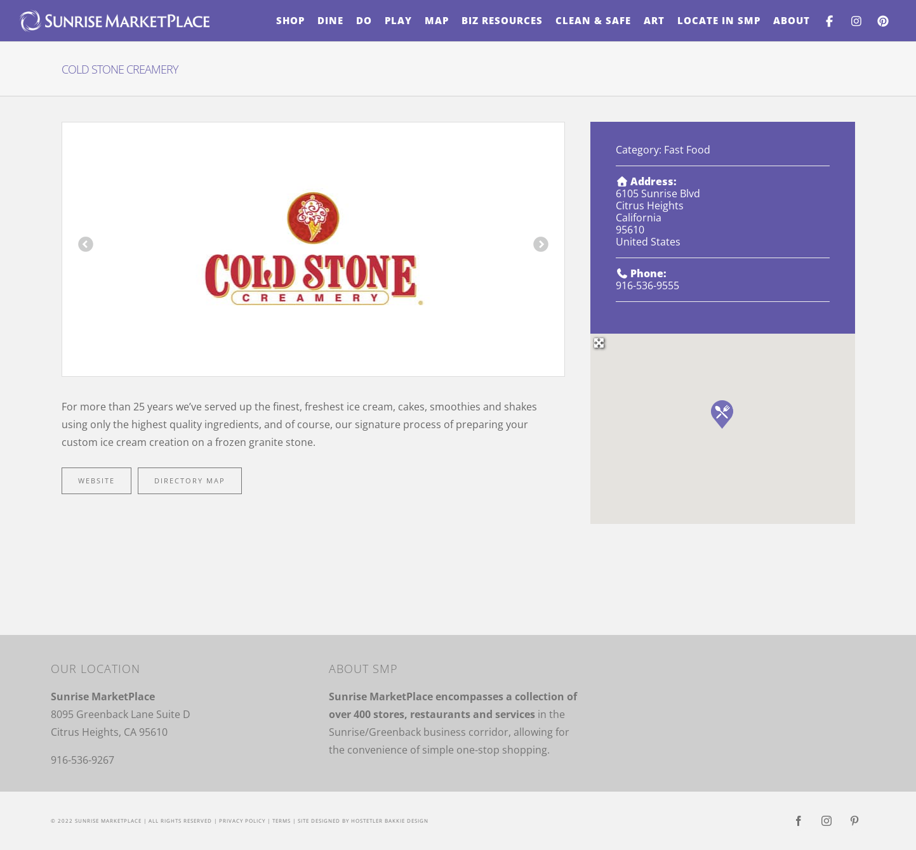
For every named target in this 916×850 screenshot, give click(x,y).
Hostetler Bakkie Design (389, 820)
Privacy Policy (242, 820)
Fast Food (687, 150)
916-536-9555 (647, 285)
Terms (281, 820)
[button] (722, 414)
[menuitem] (290, 20)
